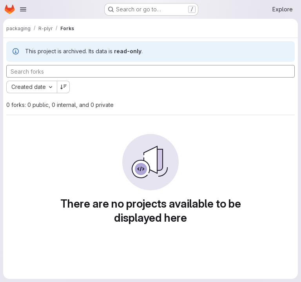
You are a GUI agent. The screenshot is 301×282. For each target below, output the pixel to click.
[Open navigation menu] (23, 9)
